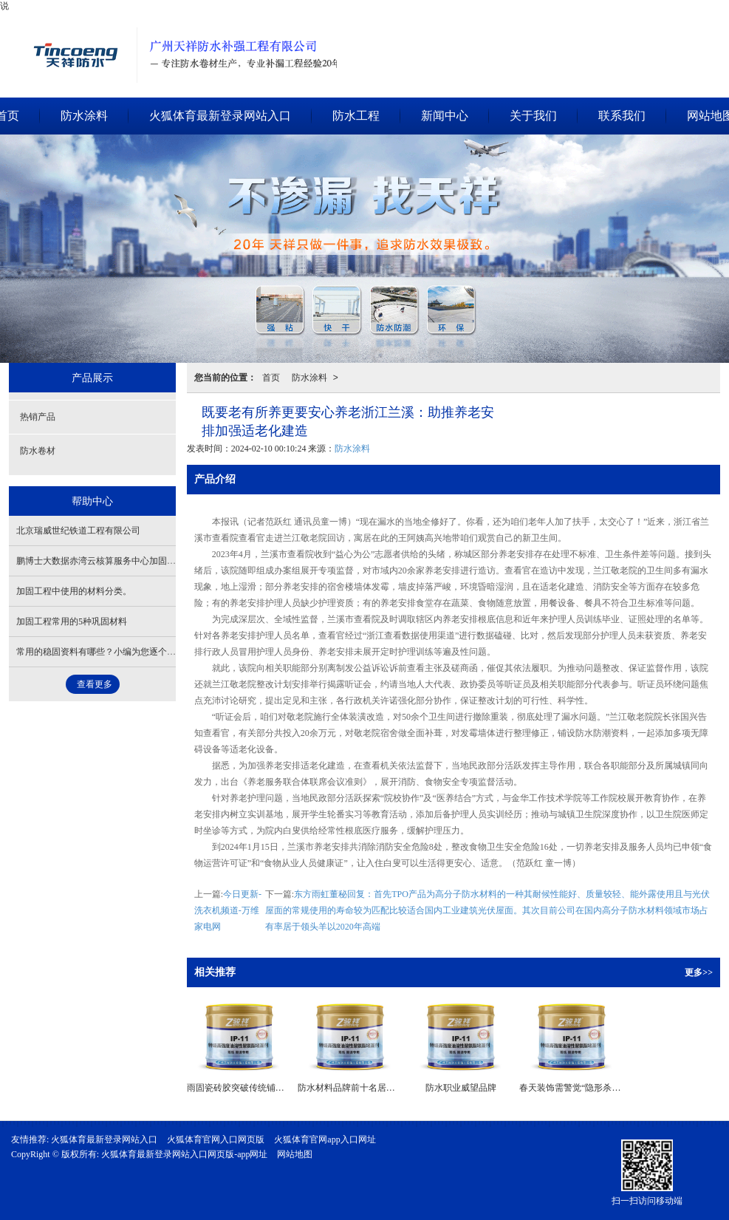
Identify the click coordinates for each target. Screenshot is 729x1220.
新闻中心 (444, 115)
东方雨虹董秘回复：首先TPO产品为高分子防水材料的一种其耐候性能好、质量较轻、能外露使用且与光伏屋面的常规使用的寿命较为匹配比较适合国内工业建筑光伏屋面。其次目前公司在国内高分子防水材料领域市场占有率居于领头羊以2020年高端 (487, 910)
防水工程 (356, 115)
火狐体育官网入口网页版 (215, 1139)
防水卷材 (37, 451)
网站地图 (294, 1154)
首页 (271, 377)
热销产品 (37, 417)
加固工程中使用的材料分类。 (73, 591)
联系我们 (622, 115)
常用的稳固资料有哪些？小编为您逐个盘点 (100, 652)
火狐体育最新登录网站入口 (220, 115)
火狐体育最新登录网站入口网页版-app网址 (184, 1154)
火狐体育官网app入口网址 (324, 1139)
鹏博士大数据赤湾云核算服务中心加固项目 (100, 561)
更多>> (699, 972)
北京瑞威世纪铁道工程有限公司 (78, 530)
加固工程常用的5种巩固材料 (71, 621)
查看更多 (94, 684)
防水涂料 (84, 115)
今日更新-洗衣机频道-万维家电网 (227, 910)
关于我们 (533, 115)
